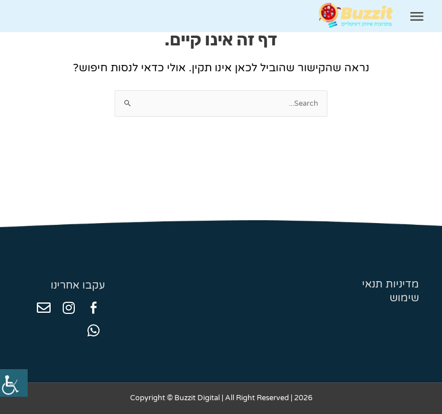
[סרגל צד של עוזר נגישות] (14, 383)
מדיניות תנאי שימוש (390, 291)
